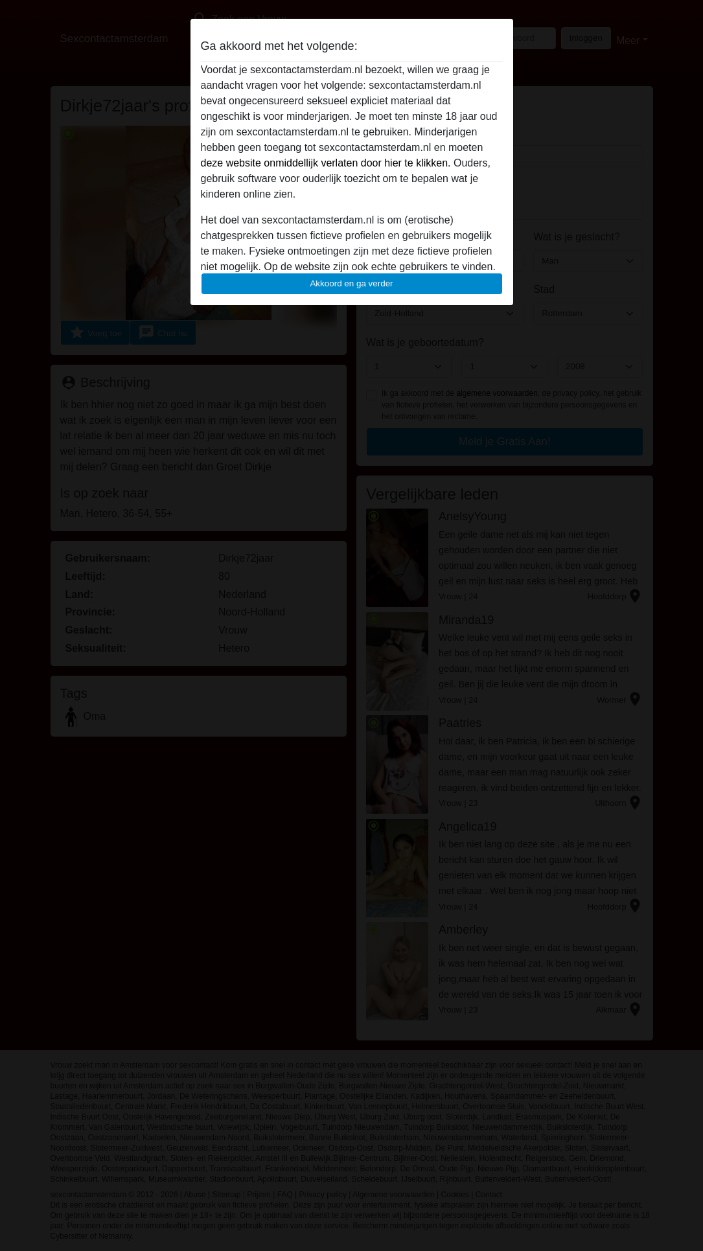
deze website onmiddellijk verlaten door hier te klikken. (326, 162)
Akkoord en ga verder (351, 283)
